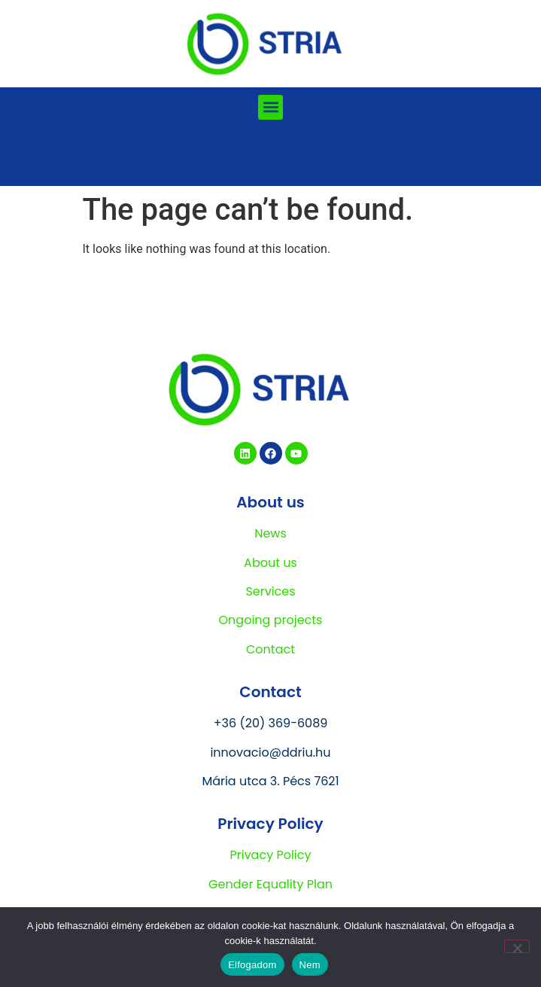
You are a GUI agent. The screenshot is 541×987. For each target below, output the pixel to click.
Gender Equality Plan (270, 884)
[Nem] (517, 946)
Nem (310, 964)
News (270, 533)
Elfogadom (252, 964)
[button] (270, 107)
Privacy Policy (270, 855)
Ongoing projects (271, 620)
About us (270, 562)
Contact (270, 649)
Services (270, 591)
